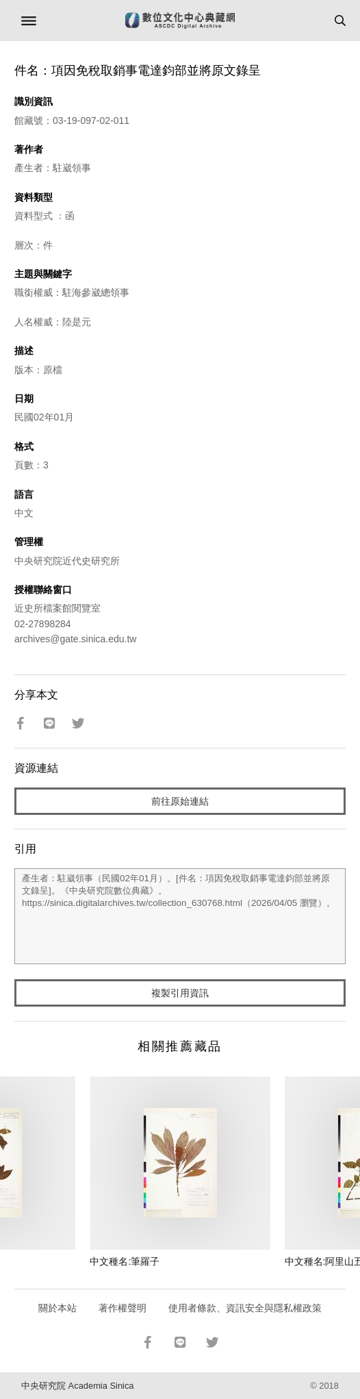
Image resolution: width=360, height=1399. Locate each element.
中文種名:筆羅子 (124, 1261)
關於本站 (57, 1307)
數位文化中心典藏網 (180, 20)
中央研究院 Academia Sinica (77, 1386)
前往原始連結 (180, 801)
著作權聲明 (122, 1307)
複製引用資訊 (180, 992)
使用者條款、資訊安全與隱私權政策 (245, 1307)
